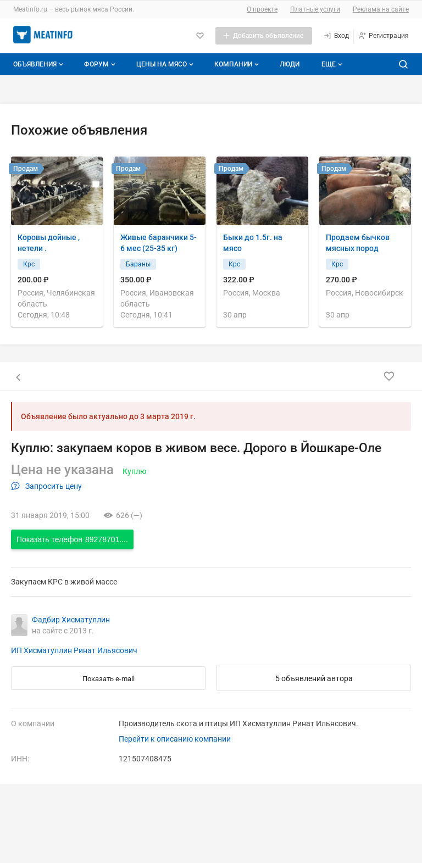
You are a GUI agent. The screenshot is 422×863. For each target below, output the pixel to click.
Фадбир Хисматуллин (71, 619)
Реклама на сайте (381, 9)
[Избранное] (200, 35)
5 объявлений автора (314, 678)
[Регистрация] (383, 35)
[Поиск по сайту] (403, 64)
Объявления (39, 64)
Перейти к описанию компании (175, 738)
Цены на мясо (166, 64)
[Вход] (336, 35)
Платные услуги (315, 9)
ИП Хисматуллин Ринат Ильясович (74, 650)
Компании (237, 64)
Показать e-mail (108, 679)
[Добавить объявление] (263, 35)
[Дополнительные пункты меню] (331, 64)
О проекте (262, 9)
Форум (101, 64)
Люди (289, 64)
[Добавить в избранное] (389, 376)
